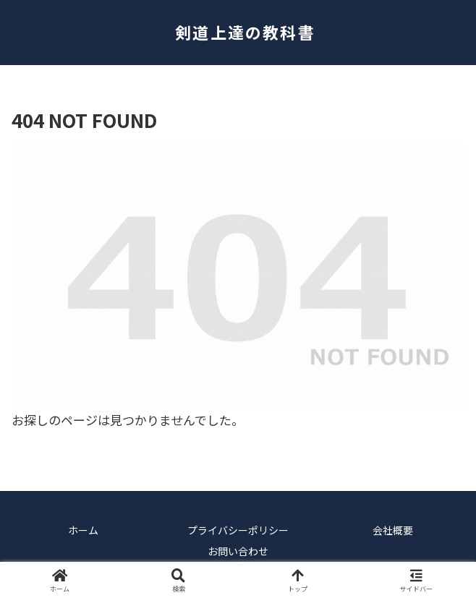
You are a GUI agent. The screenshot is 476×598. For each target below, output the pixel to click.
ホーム (83, 530)
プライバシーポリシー (238, 530)
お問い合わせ (238, 551)
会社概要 (393, 530)
